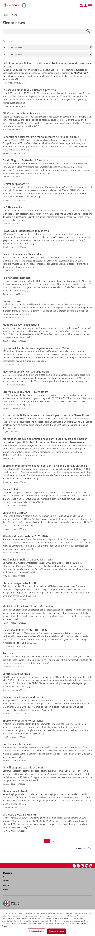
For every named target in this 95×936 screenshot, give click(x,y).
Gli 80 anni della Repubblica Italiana (24, 113)
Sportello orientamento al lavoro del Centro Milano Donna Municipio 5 (45, 465)
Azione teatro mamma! (16, 277)
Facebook (74, 866)
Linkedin (90, 866)
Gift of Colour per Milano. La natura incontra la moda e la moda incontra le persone (47, 64)
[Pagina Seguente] (53, 841)
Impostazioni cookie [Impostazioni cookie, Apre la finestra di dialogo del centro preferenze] (36, 931)
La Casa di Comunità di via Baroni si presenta (29, 90)
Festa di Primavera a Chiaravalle (22, 254)
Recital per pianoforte (16, 184)
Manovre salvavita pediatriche (21, 324)
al (4, 54)
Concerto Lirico (12, 489)
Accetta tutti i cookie (56, 931)
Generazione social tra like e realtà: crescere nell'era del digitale (41, 137)
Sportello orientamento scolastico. (23, 720)
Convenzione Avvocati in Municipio (23, 697)
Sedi (5, 876)
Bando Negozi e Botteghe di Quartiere (25, 160)
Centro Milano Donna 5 (16, 673)
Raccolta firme (11, 301)
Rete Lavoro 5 (11, 653)
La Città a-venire (12, 207)
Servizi (6, 880)
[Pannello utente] (85, 5)
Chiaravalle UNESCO (15, 512)
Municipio (7, 872)
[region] (47, 923)
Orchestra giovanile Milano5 (19, 814)
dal (4, 47)
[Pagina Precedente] (40, 841)
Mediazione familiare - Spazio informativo (28, 606)
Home (5, 14)
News (5, 889)
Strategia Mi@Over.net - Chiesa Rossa (25, 392)
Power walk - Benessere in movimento (26, 231)
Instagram (86, 866)
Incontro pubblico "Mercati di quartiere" (27, 371)
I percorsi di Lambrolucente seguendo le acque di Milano (36, 348)
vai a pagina (80, 848)
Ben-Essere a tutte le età (17, 744)
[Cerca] (88, 31)
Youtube (82, 866)
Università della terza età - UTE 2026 (25, 630)
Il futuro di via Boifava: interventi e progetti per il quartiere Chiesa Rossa (46, 415)
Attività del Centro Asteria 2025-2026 (25, 536)
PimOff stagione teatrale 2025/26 (23, 767)
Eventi (6, 885)
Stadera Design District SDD (19, 583)
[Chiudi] (91, 913)
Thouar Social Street (15, 791)
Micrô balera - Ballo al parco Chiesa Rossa (28, 559)
